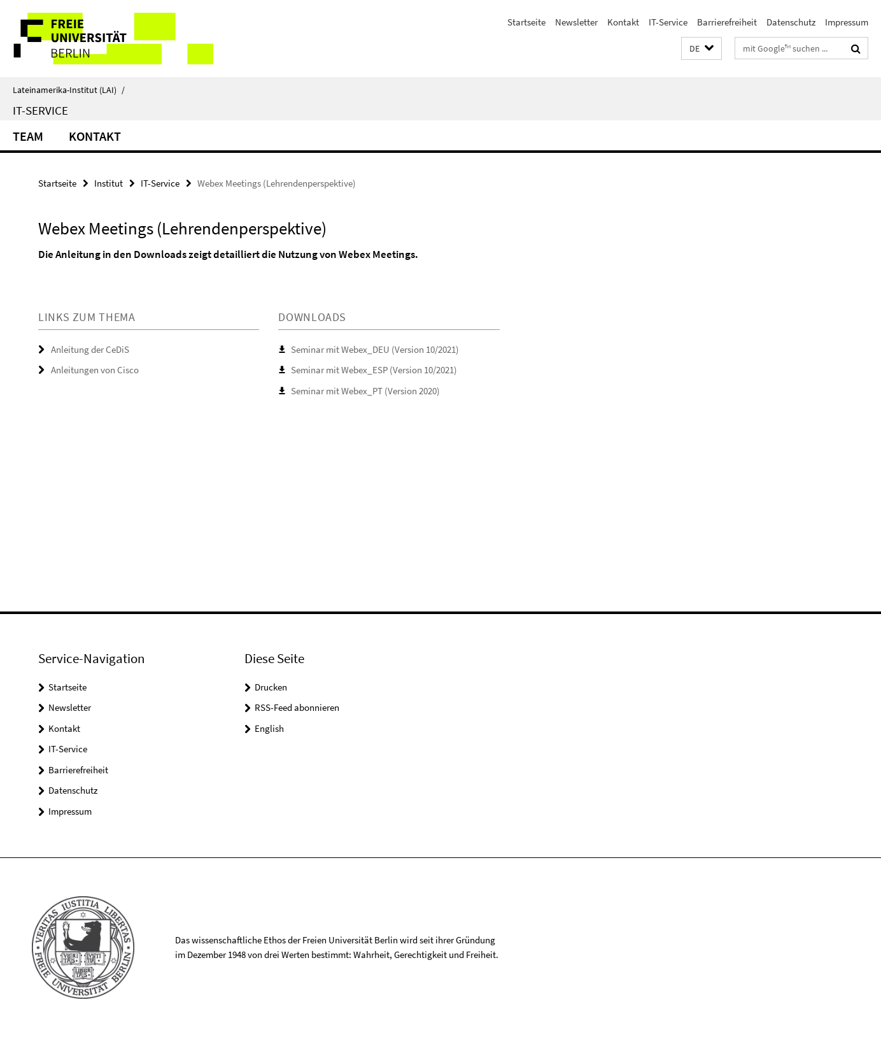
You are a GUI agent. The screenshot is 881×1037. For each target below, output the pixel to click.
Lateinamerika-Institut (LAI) (69, 89)
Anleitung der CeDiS (90, 349)
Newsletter (576, 22)
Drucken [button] (271, 687)
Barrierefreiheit (727, 22)
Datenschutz (790, 22)
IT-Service (668, 22)
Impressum (846, 22)
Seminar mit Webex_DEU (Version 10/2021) (375, 349)
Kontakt (623, 22)
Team (28, 136)
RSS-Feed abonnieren (297, 707)
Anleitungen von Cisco (95, 370)
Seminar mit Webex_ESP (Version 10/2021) (374, 370)
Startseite (526, 22)
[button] (701, 49)
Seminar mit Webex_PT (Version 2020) (365, 391)
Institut (108, 183)
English (269, 728)
